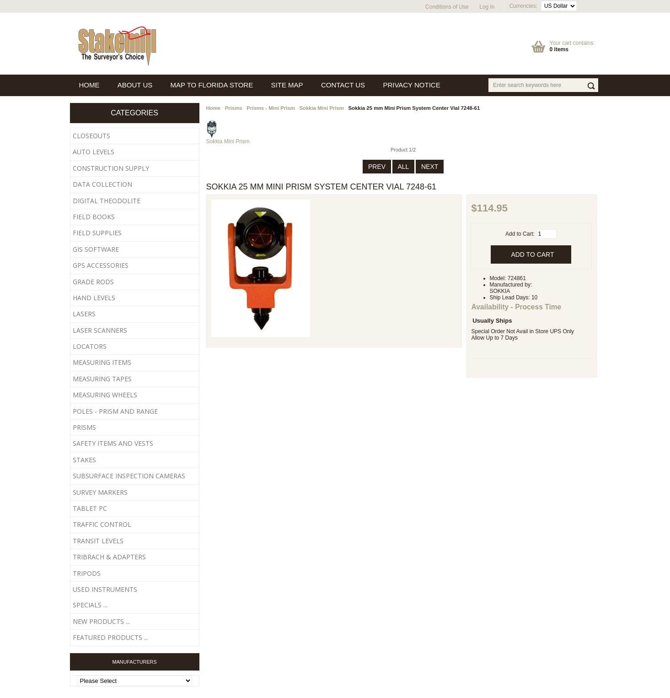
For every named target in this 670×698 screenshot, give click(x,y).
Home (213, 108)
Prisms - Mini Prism (271, 108)
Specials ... (90, 605)
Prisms (233, 108)
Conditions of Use (447, 7)
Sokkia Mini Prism (321, 108)
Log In (486, 7)
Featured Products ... (110, 637)
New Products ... (101, 621)
